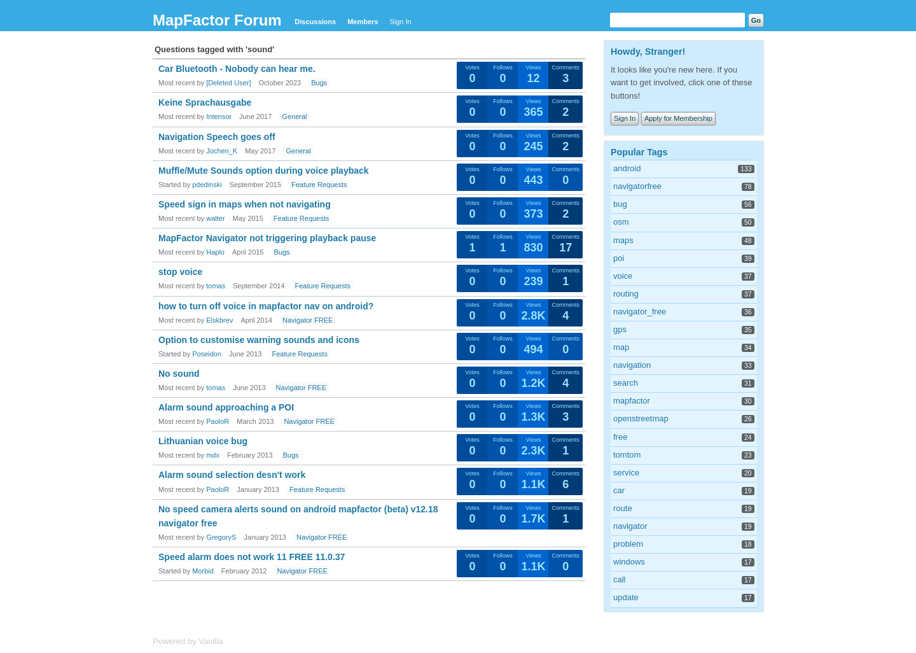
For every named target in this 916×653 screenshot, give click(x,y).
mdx (212, 455)
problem (628, 544)
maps (623, 240)
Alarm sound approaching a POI (226, 407)
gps (620, 329)
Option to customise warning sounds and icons (258, 340)
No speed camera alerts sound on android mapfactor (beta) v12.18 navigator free (298, 516)
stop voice (180, 272)
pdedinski (206, 184)
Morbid (203, 571)
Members (362, 21)
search (625, 383)
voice (622, 276)
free (620, 437)
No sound (179, 374)
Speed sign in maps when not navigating (244, 204)
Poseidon (206, 354)
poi (618, 258)
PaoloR (217, 421)
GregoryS (221, 537)
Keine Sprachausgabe (204, 102)
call (619, 579)
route (622, 508)
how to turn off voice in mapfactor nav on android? (265, 306)
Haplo (215, 252)
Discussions (315, 21)
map (621, 347)
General (294, 116)
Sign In (400, 21)
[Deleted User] (228, 83)
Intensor (219, 116)
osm (621, 222)
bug (620, 204)
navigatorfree (637, 186)
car (619, 490)
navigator (630, 526)
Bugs (319, 83)
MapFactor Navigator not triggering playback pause (267, 238)
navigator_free (639, 311)
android (627, 168)
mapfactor (631, 400)
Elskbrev (219, 320)
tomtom (627, 455)
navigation (632, 365)
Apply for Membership (678, 118)
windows (629, 561)
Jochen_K (221, 151)
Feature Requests (319, 184)
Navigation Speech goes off (216, 137)
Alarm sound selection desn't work (231, 475)
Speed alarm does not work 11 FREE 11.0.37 (251, 557)
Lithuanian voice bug (202, 441)
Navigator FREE (307, 320)
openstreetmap (641, 418)
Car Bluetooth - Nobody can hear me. (237, 69)
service (626, 472)
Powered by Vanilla (188, 641)
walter (215, 218)
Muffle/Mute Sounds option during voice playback (263, 170)
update (626, 597)
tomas (215, 286)
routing (626, 293)
